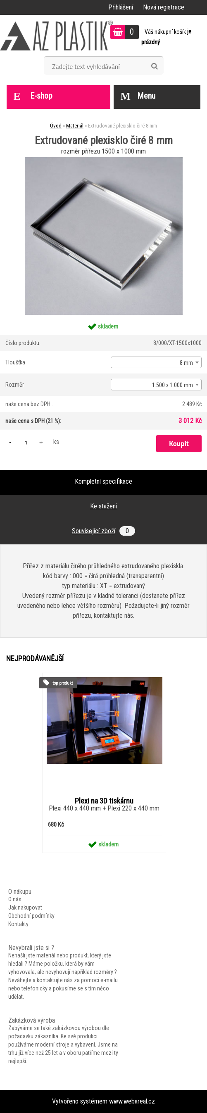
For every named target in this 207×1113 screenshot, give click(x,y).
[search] (154, 66)
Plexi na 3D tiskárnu (104, 801)
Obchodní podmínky (31, 915)
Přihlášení (120, 7)
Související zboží (103, 531)
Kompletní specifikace (103, 481)
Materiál (74, 126)
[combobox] (156, 362)
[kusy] (26, 442)
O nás (14, 899)
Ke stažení (103, 506)
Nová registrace (163, 7)
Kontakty (18, 924)
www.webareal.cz (132, 1101)
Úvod (56, 126)
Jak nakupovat (25, 907)
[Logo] (57, 35)
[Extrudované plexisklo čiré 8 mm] (104, 160)
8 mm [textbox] (186, 362)
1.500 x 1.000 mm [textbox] (172, 385)
